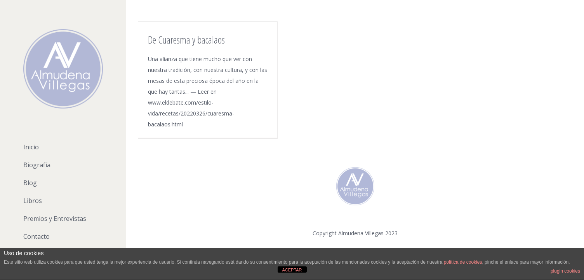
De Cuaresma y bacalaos (186, 39)
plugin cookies (565, 271)
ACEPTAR (292, 270)
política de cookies (463, 262)
